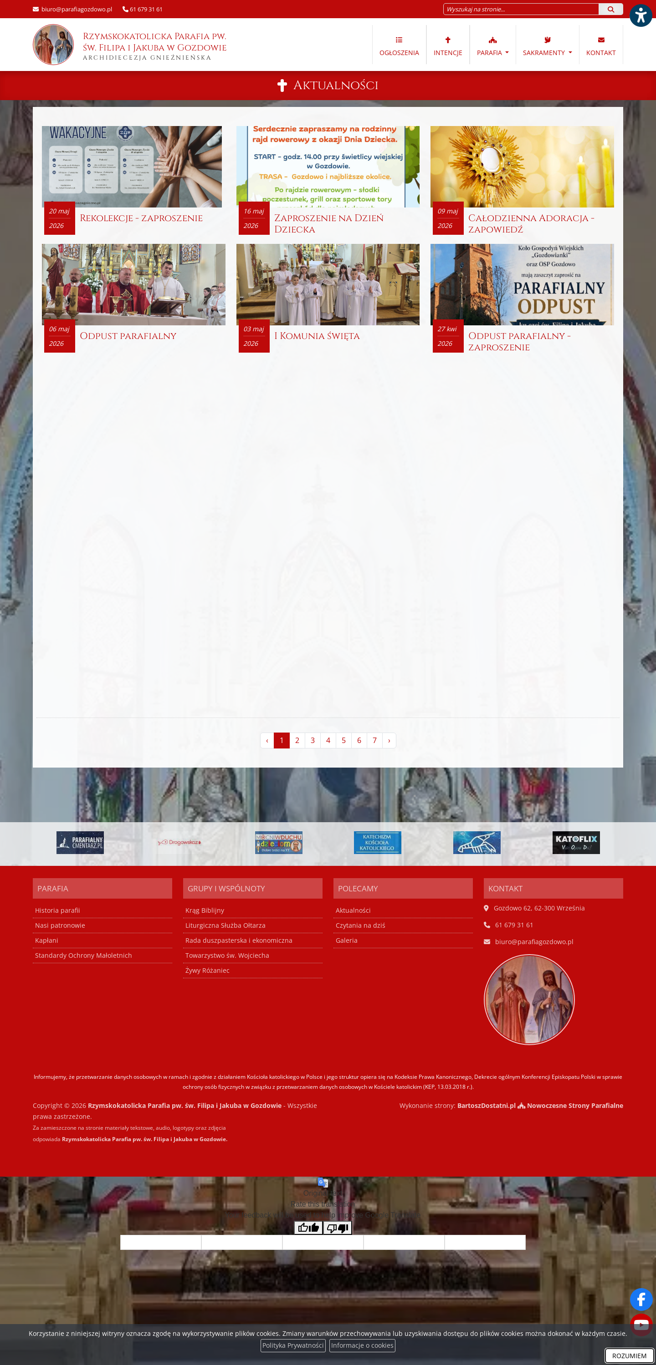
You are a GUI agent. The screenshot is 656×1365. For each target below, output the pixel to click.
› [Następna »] (389, 741)
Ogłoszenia (399, 46)
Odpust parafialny (128, 336)
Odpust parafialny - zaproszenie (519, 342)
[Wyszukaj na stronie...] (521, 9)
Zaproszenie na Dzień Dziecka (329, 224)
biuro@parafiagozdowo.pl (76, 9)
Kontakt (601, 46)
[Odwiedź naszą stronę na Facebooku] (641, 1299)
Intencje (448, 46)
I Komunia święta (317, 336)
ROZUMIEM (629, 1355)
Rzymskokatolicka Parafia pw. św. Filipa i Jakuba (131, 44)
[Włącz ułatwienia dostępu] (640, 15)
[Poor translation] (337, 1228)
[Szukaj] (611, 9)
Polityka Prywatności (293, 1345)
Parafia (490, 46)
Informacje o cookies (362, 1345)
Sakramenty (545, 46)
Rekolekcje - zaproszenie (141, 218)
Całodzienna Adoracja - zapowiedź (531, 224)
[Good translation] (308, 1228)
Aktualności (336, 85)
